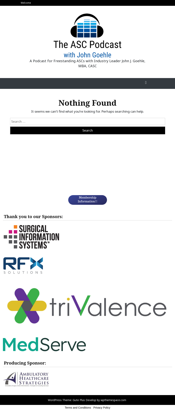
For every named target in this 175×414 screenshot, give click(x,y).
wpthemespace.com (113, 400)
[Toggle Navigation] (146, 83)
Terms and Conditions (78, 407)
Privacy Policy (101, 407)
